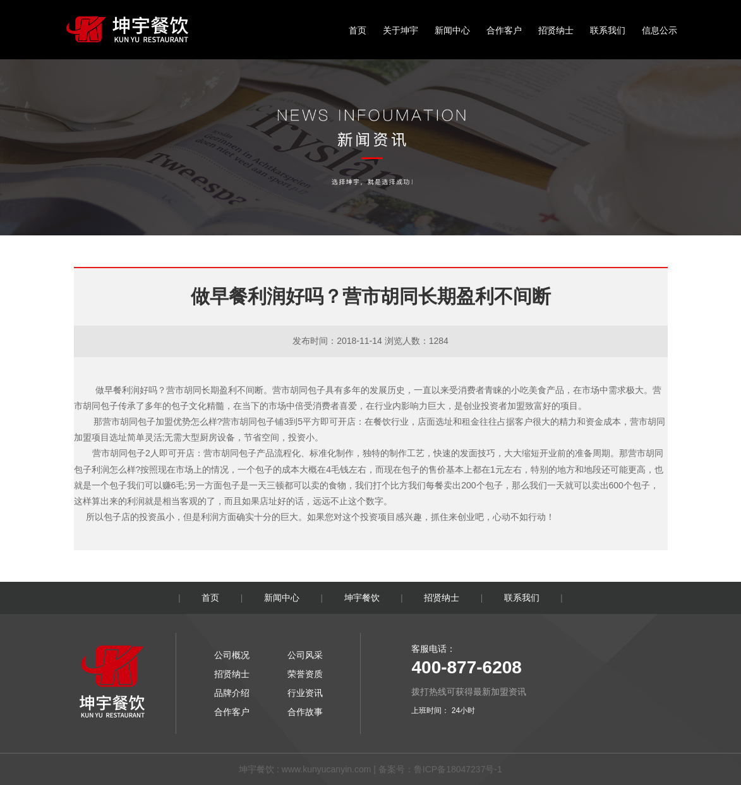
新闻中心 (452, 30)
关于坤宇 (400, 30)
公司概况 (232, 655)
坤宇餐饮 (362, 598)
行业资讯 (305, 693)
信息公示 (659, 30)
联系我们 (607, 30)
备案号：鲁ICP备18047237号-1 (440, 769)
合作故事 (305, 712)
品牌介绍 (232, 693)
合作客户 (504, 30)
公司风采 (305, 655)
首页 (357, 30)
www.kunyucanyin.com (326, 769)
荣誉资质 (305, 674)
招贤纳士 (556, 30)
